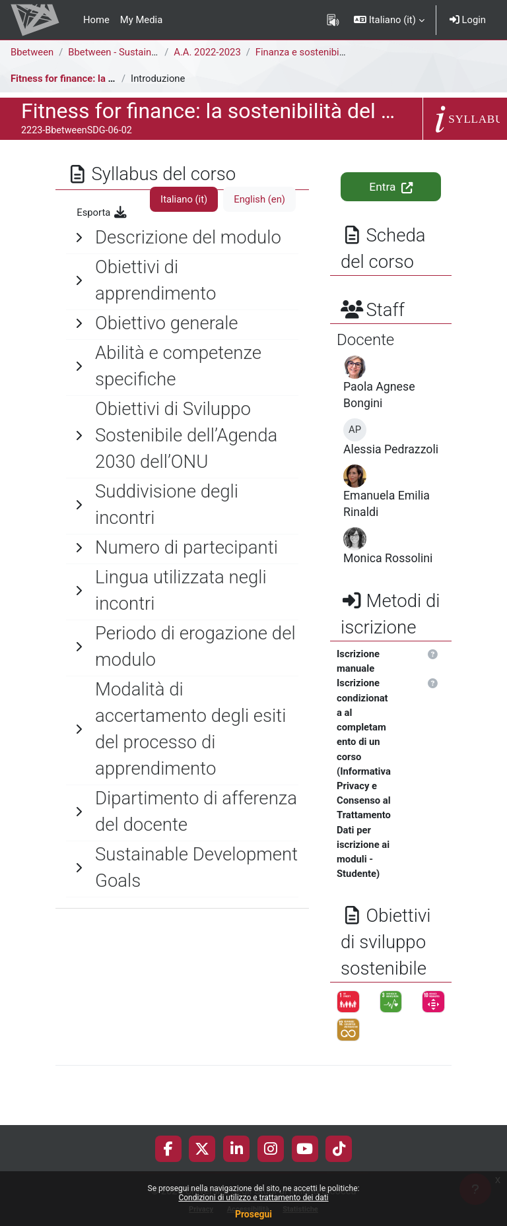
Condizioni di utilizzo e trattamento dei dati (253, 1197)
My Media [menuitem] (141, 20)
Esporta (102, 212)
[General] (182, 237)
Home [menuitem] (96, 20)
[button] (389, 20)
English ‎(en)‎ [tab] (259, 199)
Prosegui (253, 1214)
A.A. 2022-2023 (207, 52)
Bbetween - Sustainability (122, 52)
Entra (390, 186)
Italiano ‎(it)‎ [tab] (183, 199)
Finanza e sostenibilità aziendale (325, 52)
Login (468, 20)
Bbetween (32, 52)
